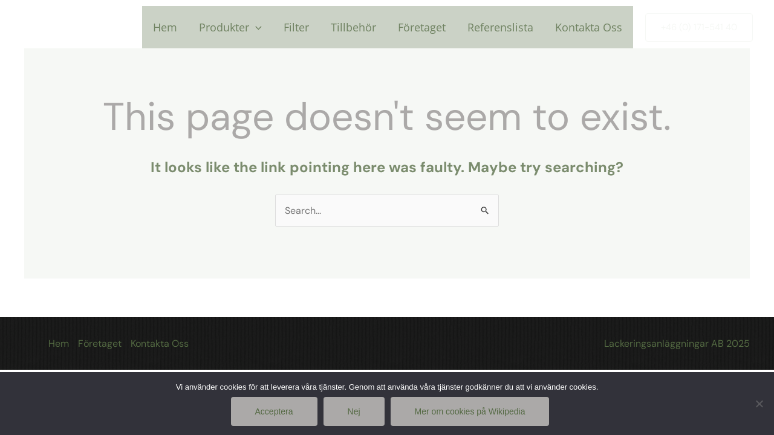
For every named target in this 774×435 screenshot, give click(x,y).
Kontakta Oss (588, 27)
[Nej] (759, 404)
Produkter (230, 27)
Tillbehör (353, 27)
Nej (354, 411)
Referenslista (500, 27)
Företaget (422, 27)
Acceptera (274, 411)
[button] (699, 27)
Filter (296, 27)
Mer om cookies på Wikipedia (470, 411)
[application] (255, 27)
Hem (165, 27)
